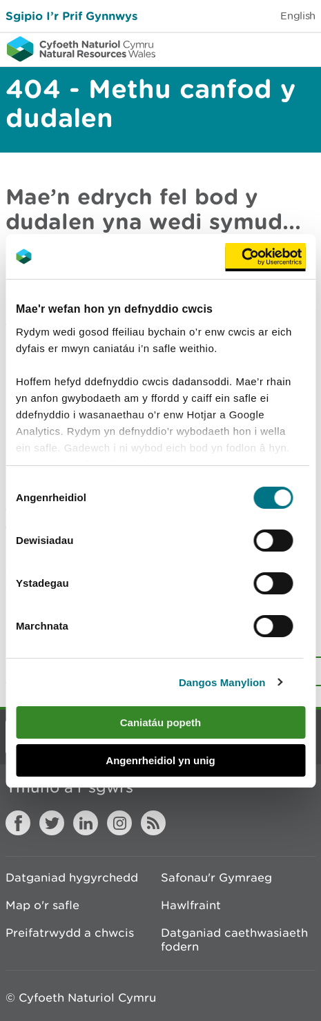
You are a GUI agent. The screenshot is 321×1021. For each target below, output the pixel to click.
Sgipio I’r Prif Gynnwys (71, 15)
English (297, 15)
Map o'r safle (42, 905)
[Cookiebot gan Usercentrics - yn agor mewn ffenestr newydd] (265, 256)
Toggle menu (301, 48)
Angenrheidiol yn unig (160, 760)
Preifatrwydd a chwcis (70, 933)
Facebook (18, 822)
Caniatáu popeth (161, 722)
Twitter (51, 822)
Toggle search (263, 48)
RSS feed (153, 822)
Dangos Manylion (222, 682)
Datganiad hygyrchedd (72, 877)
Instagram (119, 822)
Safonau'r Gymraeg (216, 877)
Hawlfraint (191, 905)
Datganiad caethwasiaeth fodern (234, 939)
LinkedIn (85, 822)
